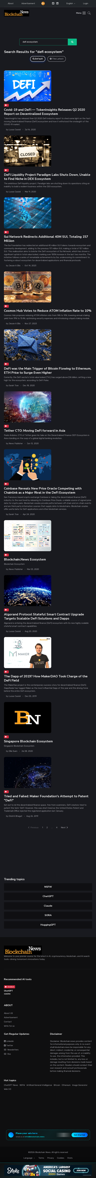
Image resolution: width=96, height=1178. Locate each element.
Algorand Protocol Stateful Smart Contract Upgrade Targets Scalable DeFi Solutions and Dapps (44, 615)
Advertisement (28, 3)
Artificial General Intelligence (39, 1083)
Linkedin (9, 1039)
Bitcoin (57, 1083)
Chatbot (9, 984)
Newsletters (11, 1047)
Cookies (60, 1156)
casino (7, 991)
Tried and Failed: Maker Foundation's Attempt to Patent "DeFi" (46, 796)
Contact (8, 1019)
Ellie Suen (13, 749)
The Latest (57, 59)
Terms (41, 1156)
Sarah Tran (14, 384)
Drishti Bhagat (15, 814)
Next (65, 825)
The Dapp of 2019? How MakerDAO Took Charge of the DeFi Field (46, 676)
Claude (48, 903)
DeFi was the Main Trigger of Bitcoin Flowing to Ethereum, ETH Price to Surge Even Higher (48, 370)
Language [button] (28, 1156)
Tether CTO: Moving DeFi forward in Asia (34, 429)
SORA (48, 913)
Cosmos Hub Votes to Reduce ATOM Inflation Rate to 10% (48, 310)
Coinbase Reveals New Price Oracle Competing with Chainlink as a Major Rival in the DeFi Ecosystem (43, 489)
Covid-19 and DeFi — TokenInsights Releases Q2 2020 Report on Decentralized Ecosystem (44, 112)
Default (38, 59)
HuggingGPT (48, 922)
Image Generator (79, 1083)
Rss (7, 1052)
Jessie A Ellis (15, 265)
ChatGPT (48, 894)
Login (85, 3)
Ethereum (66, 1083)
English (69, 3)
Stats (70, 1156)
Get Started (79, 1133)
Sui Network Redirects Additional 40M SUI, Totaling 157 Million (46, 238)
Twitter (8, 1043)
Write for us (9, 1024)
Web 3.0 (7, 1087)
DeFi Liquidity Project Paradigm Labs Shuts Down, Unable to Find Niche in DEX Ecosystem (47, 176)
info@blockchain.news (34, 1134)
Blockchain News (43, 1150)
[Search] (43, 42)
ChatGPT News (11, 1083)
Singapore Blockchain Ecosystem (28, 739)
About (11, 3)
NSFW (48, 884)
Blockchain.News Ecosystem (25, 558)
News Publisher (16, 442)
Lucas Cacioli (15, 129)
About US (8, 1011)
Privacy (50, 1156)
